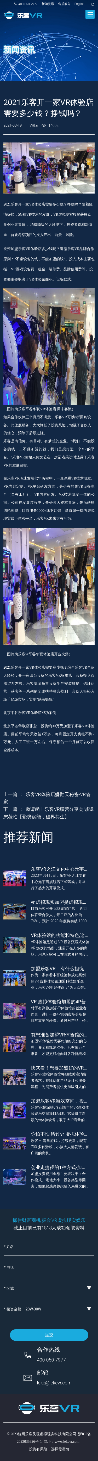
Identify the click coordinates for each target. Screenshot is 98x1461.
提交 (49, 1334)
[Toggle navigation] (90, 14)
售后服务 (64, 4)
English (79, 4)
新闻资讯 (48, 4)
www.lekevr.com (67, 1442)
